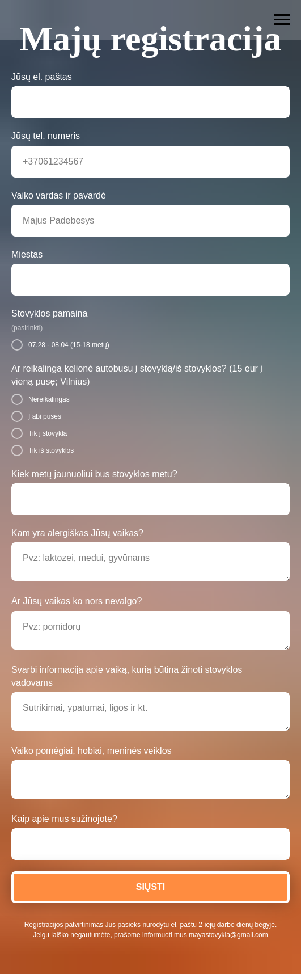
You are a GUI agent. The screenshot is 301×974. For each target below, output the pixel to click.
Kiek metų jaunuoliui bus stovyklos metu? (94, 474)
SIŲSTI (151, 887)
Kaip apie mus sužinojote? (64, 819)
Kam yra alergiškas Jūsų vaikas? (77, 533)
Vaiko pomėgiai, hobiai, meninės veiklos (91, 751)
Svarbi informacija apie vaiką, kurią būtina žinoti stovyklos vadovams (126, 676)
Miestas (27, 254)
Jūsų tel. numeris (45, 136)
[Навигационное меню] (282, 20)
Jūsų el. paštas (41, 77)
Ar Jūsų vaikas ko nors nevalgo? (76, 601)
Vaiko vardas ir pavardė (58, 195)
